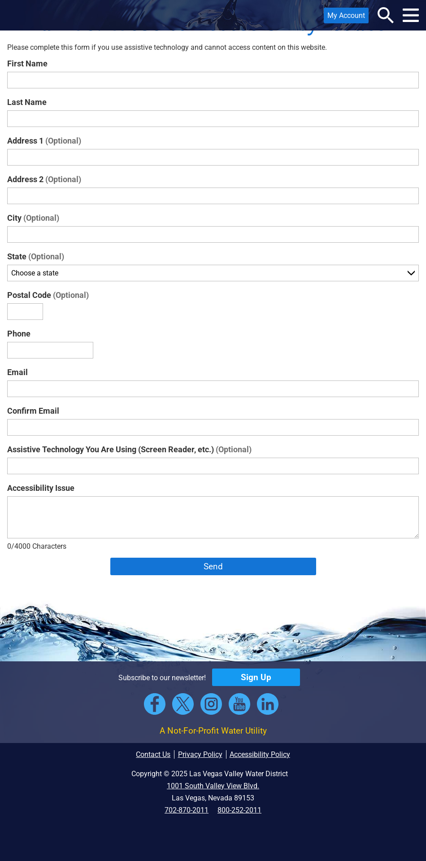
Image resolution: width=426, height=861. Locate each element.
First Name (27, 63)
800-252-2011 (239, 810)
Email (17, 372)
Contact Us (153, 754)
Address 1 (44, 140)
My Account (344, 17)
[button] (19, 15)
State (35, 256)
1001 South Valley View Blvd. (213, 786)
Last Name (27, 102)
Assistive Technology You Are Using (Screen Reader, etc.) (129, 449)
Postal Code (48, 295)
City (33, 218)
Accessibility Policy (260, 754)
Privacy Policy (200, 754)
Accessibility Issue (40, 488)
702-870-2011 (187, 810)
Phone (18, 333)
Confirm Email (33, 410)
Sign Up (256, 677)
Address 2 (44, 179)
